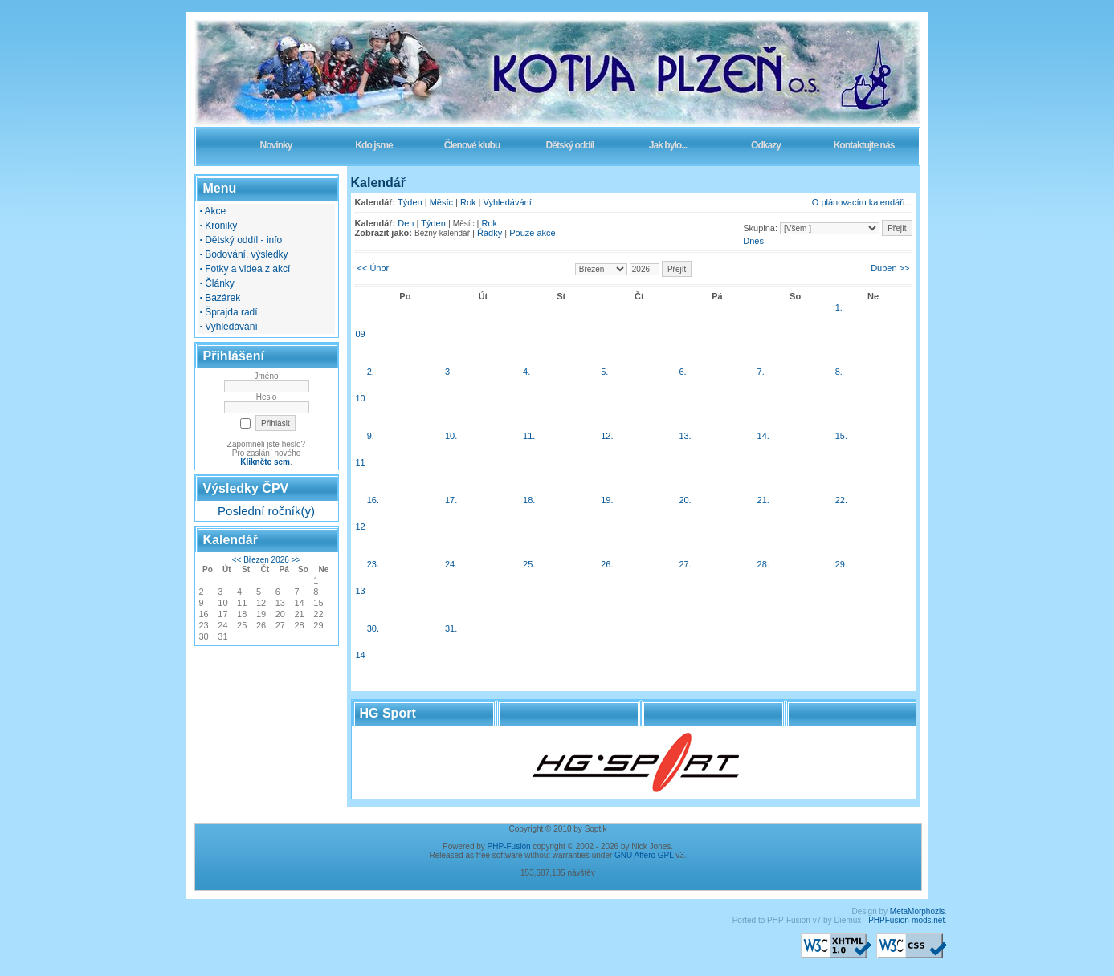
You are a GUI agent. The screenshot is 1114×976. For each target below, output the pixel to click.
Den (406, 223)
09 (360, 334)
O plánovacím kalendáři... (862, 202)
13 (360, 591)
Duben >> (890, 268)
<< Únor (373, 268)
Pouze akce (532, 233)
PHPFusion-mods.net (906, 920)
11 (360, 462)
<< (237, 559)
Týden (410, 202)
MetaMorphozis (917, 911)
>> (296, 559)
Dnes (753, 241)
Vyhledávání (508, 202)
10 (360, 398)
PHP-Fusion (509, 846)
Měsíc (441, 202)
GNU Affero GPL (643, 855)
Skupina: (760, 228)
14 (360, 655)
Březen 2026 (266, 559)
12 (360, 526)
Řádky (489, 233)
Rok (468, 202)
